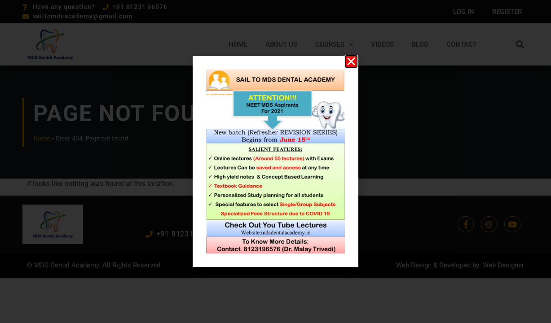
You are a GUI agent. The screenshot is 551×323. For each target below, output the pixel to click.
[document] (275, 161)
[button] (351, 61)
